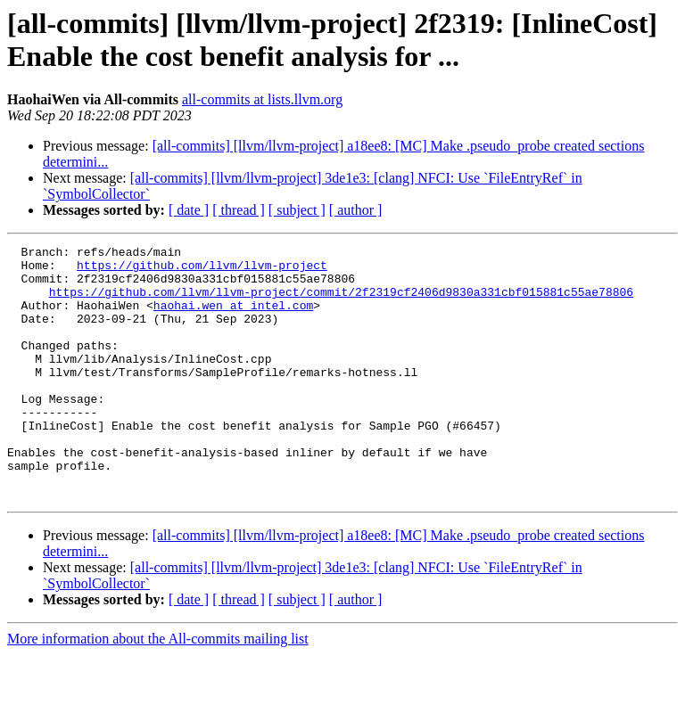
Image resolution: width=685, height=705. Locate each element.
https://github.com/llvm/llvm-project (202, 270)
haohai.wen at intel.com (233, 318)
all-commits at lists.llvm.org (262, 99)
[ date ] (189, 209)
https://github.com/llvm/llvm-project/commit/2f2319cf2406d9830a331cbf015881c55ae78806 (341, 302)
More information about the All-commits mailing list (158, 689)
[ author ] (356, 209)
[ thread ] (238, 209)
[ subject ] (297, 209)
